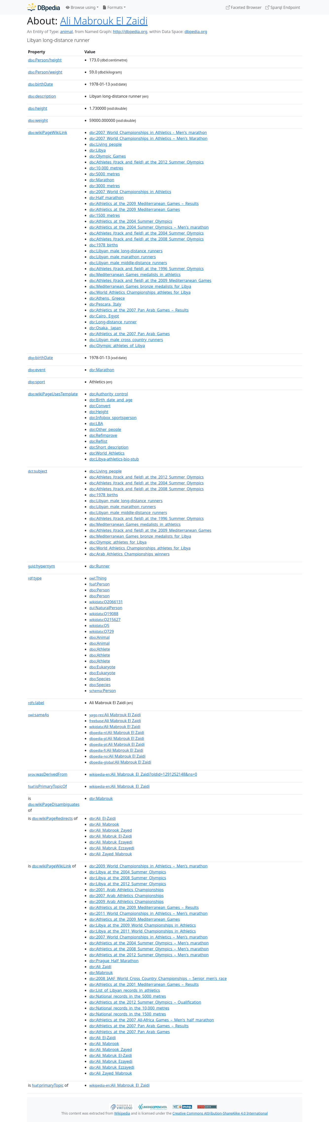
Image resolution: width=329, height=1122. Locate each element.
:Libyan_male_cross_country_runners (126, 339)
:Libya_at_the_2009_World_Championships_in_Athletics (142, 925)
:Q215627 (105, 619)
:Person (99, 584)
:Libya (97, 150)
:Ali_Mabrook (104, 824)
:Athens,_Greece (107, 298)
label (36, 702)
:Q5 (99, 625)
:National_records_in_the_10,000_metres (129, 1008)
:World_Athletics (106, 453)
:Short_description (108, 447)
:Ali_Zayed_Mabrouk (110, 854)
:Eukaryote (102, 667)
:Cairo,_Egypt (104, 316)
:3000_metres (104, 185)
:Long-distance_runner (113, 322)
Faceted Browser (244, 7)
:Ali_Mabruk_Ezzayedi (111, 848)
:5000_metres (104, 174)
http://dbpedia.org (130, 31)
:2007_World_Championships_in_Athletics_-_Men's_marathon (148, 132)
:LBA (96, 423)
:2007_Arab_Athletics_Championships (126, 895)
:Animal (99, 637)
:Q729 (101, 631)
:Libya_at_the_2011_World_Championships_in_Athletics (142, 931)
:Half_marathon (106, 197)
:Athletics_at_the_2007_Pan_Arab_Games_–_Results (139, 310)
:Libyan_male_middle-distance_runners (128, 262)
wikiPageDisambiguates (54, 804)
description (42, 96)
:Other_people (105, 429)
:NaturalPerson (105, 607)
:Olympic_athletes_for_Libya (117, 542)
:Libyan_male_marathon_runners (122, 256)
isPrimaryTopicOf (47, 786)
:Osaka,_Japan (105, 328)
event (37, 369)
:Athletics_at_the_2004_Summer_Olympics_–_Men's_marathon (148, 227)
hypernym (41, 566)
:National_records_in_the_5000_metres (127, 996)
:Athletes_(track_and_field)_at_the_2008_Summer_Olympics (146, 239)
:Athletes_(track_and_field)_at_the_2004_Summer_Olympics (146, 233)
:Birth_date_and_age (110, 400)
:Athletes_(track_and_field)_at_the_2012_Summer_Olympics (146, 162)
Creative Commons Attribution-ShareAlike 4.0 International (220, 1113)
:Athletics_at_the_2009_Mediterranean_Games (134, 209)
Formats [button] (113, 7)
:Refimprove (103, 435)
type (35, 578)
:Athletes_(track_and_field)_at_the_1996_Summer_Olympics (146, 268)
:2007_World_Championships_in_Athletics (130, 191)
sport (36, 382)
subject (37, 471)
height (37, 108)
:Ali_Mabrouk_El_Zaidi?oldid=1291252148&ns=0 (143, 774)
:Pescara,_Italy (105, 304)
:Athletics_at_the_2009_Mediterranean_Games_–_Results (144, 203)
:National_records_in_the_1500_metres (127, 1014)
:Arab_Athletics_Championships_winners (129, 554)
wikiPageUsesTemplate (53, 394)
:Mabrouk (101, 798)
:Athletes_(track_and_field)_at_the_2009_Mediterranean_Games (150, 280)
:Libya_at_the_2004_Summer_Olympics (127, 872)
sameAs (38, 714)
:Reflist (98, 441)
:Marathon (101, 180)
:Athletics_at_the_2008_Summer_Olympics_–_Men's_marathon (148, 949)
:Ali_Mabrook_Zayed (110, 830)
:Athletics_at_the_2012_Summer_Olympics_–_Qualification (145, 1002)
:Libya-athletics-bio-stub (114, 459)
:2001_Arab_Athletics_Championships (126, 889)
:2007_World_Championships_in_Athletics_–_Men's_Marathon (148, 138)
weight (38, 120)
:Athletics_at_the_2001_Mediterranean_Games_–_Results (144, 984)
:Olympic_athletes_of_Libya (117, 345)
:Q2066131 (106, 602)
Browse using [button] (81, 7)
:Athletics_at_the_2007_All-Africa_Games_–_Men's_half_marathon (151, 1020)
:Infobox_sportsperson (113, 417)
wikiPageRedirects (52, 818)
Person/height (45, 60)
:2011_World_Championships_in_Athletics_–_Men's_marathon (148, 913)
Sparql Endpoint (282, 7)
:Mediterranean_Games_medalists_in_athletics (134, 274)
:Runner (99, 566)
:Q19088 (103, 613)
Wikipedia (122, 1113)
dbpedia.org (196, 31)
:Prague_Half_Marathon (114, 960)
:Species (99, 678)
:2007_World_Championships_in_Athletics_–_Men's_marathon (148, 937)
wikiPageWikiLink (47, 132)
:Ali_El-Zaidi (102, 818)
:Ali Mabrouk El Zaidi (115, 714)
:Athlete (99, 649)
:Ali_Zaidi (100, 966)
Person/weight (45, 72)
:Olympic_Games (107, 156)
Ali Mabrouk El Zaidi (104, 20)
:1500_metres (104, 215)
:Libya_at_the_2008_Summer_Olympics (127, 878)
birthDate (40, 84)
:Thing (97, 578)
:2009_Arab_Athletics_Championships (126, 901)
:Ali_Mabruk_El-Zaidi (110, 836)
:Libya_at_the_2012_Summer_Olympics (127, 883)
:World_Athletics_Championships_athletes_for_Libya (139, 292)
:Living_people (105, 144)
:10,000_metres (106, 168)
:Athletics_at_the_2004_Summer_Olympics (130, 221)
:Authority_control (108, 394)
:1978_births (103, 245)
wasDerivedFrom (48, 774)
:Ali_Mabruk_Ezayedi (110, 842)
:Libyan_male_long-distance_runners (125, 251)
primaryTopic (47, 1085)
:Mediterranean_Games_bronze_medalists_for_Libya (140, 286)
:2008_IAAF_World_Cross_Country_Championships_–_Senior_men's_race (158, 978)
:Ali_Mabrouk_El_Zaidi (119, 786)
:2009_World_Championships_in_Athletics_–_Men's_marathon (148, 866)
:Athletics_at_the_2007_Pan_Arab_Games (129, 333)
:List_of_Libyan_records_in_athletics (124, 990)
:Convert (99, 405)
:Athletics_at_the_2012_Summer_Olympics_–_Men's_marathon (148, 954)
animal (66, 31)
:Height (98, 411)
